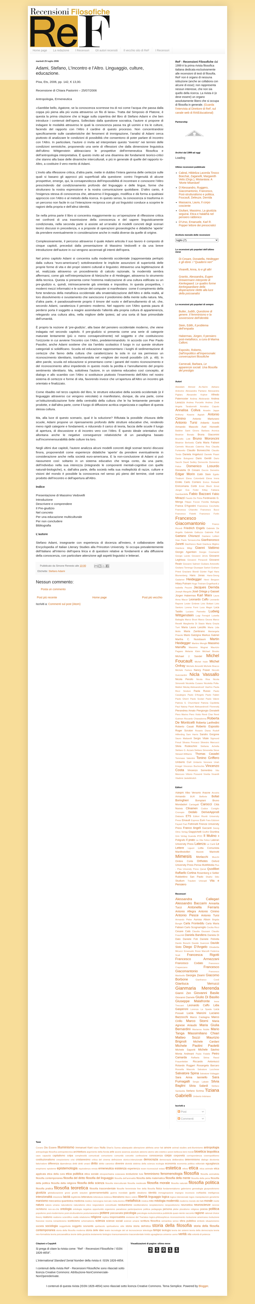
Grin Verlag (181, 836)
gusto (132, 1192)
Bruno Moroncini (206, 438)
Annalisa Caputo (209, 406)
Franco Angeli (192, 827)
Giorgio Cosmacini (209, 552)
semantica (166, 1221)
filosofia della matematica (150, 1178)
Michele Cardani (206, 1041)
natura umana (52, 1205)
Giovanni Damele (185, 997)
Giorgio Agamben (186, 552)
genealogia (197, 1188)
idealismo (142, 1193)
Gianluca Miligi (183, 548)
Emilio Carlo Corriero (188, 482)
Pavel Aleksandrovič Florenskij (203, 706)
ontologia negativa (82, 1209)
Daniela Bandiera (195, 935)
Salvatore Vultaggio (209, 1073)
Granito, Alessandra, (197, 285)
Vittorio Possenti (193, 774)
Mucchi (215, 857)
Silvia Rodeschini (186, 746)
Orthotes (202, 861)
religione (96, 1217)
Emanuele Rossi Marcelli (196, 951)
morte (216, 1201)
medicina (79, 1201)
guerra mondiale (119, 1193)
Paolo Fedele (203, 1054)
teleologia (147, 1230)
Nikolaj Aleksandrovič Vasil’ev (198, 687)
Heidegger (194, 579)
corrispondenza (194, 1155)
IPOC (199, 836)
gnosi (67, 1193)
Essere (53, 1147)
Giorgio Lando (182, 556)
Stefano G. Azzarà (184, 750)
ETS (188, 816)
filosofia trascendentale (103, 1188)
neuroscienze (202, 1204)
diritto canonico (106, 1163)
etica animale (206, 1168)
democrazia (151, 1159)
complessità (81, 1155)
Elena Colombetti (195, 478)
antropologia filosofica (46, 1152)
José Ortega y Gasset (205, 591)
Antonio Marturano (206, 418)
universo (167, 1234)
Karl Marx (204, 595)
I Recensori (82, 50)
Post (182, 1111)
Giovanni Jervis (200, 556)
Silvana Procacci (190, 742)
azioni (170, 1152)
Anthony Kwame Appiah (189, 414)
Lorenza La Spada (201, 1009)
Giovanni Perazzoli (197, 560)
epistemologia (67, 1168)
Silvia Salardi (198, 1085)
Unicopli (203, 881)
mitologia (160, 1200)
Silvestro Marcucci (209, 742)
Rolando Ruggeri (185, 1065)
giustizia (41, 1192)
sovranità (88, 1226)
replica (105, 1217)
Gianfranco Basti (193, 544)
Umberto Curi (183, 762)
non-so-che (53, 1209)
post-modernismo (55, 1213)
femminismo (151, 1173)
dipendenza (66, 1163)
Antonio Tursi (186, 422)
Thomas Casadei (207, 753)
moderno (183, 1201)
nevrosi (215, 1205)
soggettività (65, 1226)
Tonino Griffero (207, 758)
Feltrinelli (193, 824)
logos (191, 1197)
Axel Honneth (210, 426)
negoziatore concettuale (104, 1205)
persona (167, 1209)
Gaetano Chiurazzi (187, 535)
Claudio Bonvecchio (198, 450)
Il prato (190, 839)
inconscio (190, 1193)
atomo (151, 1152)
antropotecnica (65, 1152)
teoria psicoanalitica (60, 1234)
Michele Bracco (211, 666)
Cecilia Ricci (213, 927)
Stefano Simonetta (203, 750)
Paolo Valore (212, 699)
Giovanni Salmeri (191, 564)
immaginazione (165, 1193)
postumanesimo (91, 1213)
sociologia (51, 1226)
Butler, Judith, (195, 315)
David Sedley (190, 462)
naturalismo (66, 1205)
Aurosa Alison (202, 919)
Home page (40, 50)
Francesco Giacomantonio (190, 521)
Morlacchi (202, 856)
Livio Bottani (207, 603)
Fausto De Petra (194, 498)
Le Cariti (211, 844)
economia (170, 1163)
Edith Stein (204, 474)
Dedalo (192, 812)
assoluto (135, 1152)
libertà (142, 1197)
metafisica (132, 1201)
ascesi (118, 1152)
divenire (119, 1163)
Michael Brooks (210, 651)
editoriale (200, 1163)
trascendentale (136, 1234)
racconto (189, 1213)
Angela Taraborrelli (186, 406)
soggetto (77, 1226)
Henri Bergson (211, 579)
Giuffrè (205, 832)
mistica (144, 1201)
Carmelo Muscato (184, 446)
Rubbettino (181, 876)
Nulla (103, 1147)
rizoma (48, 1221)
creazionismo (62, 1159)
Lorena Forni (191, 607)
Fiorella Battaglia (210, 502)
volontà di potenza (201, 1234)
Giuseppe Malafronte (192, 1001)
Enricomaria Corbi (186, 486)
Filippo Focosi (192, 502)
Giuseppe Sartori (202, 567)
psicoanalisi (116, 1213)
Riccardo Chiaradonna (195, 718)
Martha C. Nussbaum (190, 639)
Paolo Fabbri (212, 695)
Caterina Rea (203, 446)
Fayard (178, 824)
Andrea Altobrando (200, 398)
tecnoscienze (135, 1230)
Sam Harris (192, 734)
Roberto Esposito (207, 726)
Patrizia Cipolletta (210, 703)
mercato (108, 1201)
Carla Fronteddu (193, 923)
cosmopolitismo (211, 1155)
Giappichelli (194, 831)
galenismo (186, 1188)
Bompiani (200, 800)
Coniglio (215, 808)
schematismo (87, 1221)
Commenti (186, 1118)
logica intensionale (179, 1197)
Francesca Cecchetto (208, 506)
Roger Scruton (184, 730)
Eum (202, 820)
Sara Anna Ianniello (191, 1077)
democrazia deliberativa (172, 1159)
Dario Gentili (203, 458)
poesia (204, 1209)
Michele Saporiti (185, 1049)
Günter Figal (206, 571)
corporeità (179, 1155)
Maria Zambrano (194, 631)
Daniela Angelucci (192, 454)
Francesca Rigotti (203, 955)
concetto (129, 1155)
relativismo (84, 1217)
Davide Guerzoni (200, 943)
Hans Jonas (197, 575)
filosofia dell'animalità (125, 1178)
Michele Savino (208, 1049)
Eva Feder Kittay (196, 490)
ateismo (143, 1152)
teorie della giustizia (80, 1234)
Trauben (192, 881)
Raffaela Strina (200, 1057)
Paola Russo (202, 691)
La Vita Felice (203, 840)
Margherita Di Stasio (194, 623)
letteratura (87, 1197)
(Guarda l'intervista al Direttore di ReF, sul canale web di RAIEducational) (195, 108)
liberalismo (119, 1197)
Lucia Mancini (196, 1013)
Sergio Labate (201, 1082)
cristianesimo (83, 1159)
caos (38, 1155)
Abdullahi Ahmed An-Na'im (191, 387)
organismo (110, 1209)
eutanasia (120, 1174)
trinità (147, 1234)
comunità (118, 1155)
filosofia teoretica (71, 1187)
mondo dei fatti (196, 1201)
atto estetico (161, 1152)
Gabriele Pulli (212, 532)
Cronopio (179, 812)
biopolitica (213, 1151)
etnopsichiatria (107, 1174)
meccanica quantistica (61, 1201)
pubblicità (167, 1213)
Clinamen (192, 808)
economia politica (185, 1163)
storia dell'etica (142, 1226)
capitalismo (59, 1155)
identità (152, 1192)
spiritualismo (112, 1226)
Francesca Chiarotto (186, 509)
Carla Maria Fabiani (207, 442)
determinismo (192, 1159)
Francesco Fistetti (185, 513)
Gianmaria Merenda (197, 988)
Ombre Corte (184, 861)
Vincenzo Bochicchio (193, 766)
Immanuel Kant (84, 1147)
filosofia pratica (44, 1188)
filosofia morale (158, 1183)
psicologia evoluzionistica (149, 1213)
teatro (107, 1230)
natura (40, 1204)
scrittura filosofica (150, 1221)
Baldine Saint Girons (187, 430)
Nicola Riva (203, 679)
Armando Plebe (183, 919)
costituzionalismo (45, 1159)
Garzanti (207, 828)
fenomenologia (171, 1174)
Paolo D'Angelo (196, 695)
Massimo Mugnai (198, 647)
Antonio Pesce (187, 915)
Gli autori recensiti (106, 50)
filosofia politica (204, 1182)
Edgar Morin (185, 474)
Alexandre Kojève (197, 394)
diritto (94, 1163)
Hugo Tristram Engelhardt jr (205, 583)
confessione (141, 1155)
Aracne (206, 792)
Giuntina (214, 831)
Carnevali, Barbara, (198, 367)
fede (141, 1174)
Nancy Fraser (202, 670)
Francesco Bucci (209, 509)
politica (214, 1209)
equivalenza (85, 1168)
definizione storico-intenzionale (126, 1159)
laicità (66, 1196)
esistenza (121, 1168)
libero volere (131, 1197)
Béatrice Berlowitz (184, 442)
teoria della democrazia (201, 1230)
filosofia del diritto (74, 1178)
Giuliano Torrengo (184, 567)
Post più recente (47, 597)
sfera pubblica (188, 1221)
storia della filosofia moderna (70, 1230)
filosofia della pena (200, 1178)
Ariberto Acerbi (209, 422)
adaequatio (127, 1147)
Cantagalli (194, 804)
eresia (94, 1168)
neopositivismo (172, 1205)
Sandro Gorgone (209, 734)
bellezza (178, 1152)
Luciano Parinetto (196, 611)
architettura (79, 1151)
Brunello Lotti (182, 439)
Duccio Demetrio (210, 470)
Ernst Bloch (205, 486)
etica (193, 1167)
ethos (185, 1168)
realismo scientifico (62, 1217)
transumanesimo (120, 1234)
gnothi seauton (80, 1193)
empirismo (41, 1168)
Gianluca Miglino (210, 544)
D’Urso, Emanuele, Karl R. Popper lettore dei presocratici (197, 223)
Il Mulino (210, 836)
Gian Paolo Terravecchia (187, 540)
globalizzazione (55, 1193)
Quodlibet (213, 868)
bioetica (200, 1151)
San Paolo (196, 876)
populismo (41, 1213)
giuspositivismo (211, 1188)
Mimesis (183, 856)
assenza (126, 1152)
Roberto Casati (184, 726)
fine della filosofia (146, 1188)
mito (151, 1201)
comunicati (94, 1155)
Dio (46, 1147)
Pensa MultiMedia (204, 865)
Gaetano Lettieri (210, 536)
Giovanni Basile (206, 993)
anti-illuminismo (195, 1147)
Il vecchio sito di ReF (136, 50)
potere (104, 1213)
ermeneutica (106, 1168)
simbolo (201, 1221)
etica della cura (56, 1174)
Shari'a (109, 1147)
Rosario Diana (203, 730)
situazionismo (212, 1221)
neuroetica (187, 1205)
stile (122, 1226)
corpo (168, 1155)
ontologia (66, 1209)
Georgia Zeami (195, 975)
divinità (128, 1163)
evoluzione (132, 1174)
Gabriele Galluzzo (193, 532)
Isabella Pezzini (183, 587)
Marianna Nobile (200, 1029)
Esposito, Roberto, (197, 353)
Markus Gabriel (210, 635)
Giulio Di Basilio (207, 997)
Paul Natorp (181, 706)
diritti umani (84, 1163)
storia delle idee (95, 1230)
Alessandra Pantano (196, 391)
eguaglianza (212, 1163)
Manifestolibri (182, 851)
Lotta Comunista (208, 848)
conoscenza (156, 1155)
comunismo (107, 1155)
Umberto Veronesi (202, 762)
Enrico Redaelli (211, 482)
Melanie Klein (192, 651)
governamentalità (99, 1192)
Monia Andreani (184, 1053)
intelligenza (213, 1193)
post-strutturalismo (74, 1213)
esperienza (134, 1168)
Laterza (200, 844)
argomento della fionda (97, 1152)
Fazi (185, 824)
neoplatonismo (156, 1205)
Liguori (191, 848)
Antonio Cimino (208, 911)
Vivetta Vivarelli (211, 774)
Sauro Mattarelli (183, 738)
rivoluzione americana (197, 1217)
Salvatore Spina (187, 1073)
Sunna (117, 1147)
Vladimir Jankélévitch (185, 778)
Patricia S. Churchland (187, 703)
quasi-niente (179, 1213)
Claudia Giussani (201, 931)
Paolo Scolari (197, 699)
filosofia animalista (210, 1174)
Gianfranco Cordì (207, 979)
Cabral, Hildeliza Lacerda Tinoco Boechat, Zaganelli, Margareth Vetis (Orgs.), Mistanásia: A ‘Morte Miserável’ (199, 177)
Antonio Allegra (185, 911)
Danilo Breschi (182, 943)
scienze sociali (114, 1221)
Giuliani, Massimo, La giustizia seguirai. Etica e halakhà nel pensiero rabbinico (197, 214)
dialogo (204, 1159)
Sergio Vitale (201, 738)
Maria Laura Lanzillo (193, 627)
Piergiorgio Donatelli (207, 710)
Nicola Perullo (184, 679)
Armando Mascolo (186, 426)
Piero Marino (181, 714)
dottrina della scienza (144, 1163)
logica (165, 1196)
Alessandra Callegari (197, 899)
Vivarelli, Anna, (195, 269)
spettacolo (100, 1226)
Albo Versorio (193, 792)
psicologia (130, 1213)
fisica (159, 1188)
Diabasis (179, 816)
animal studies (179, 1147)
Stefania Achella (209, 746)
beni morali (188, 1152)
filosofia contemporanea (49, 1178)
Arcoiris (215, 793)
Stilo (217, 877)
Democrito (203, 462)
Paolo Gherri (182, 699)
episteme (51, 1168)
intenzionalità (44, 1196)
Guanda (192, 836)
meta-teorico (118, 1201)
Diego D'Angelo (195, 947)
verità (182, 1234)
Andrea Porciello (195, 402)
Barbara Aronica (210, 430)
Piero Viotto (195, 714)
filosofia (191, 1173)
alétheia (149, 1147)
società (40, 1226)
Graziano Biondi (190, 571)
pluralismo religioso (189, 1209)
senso (176, 1221)
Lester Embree (191, 603)
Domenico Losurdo (202, 466)
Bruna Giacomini (208, 434)
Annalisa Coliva (187, 410)
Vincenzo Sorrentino (199, 770)
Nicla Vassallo (204, 674)
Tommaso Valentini (185, 758)
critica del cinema (101, 1159)
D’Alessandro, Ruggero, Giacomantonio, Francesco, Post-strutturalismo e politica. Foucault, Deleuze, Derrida (197, 192)
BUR (192, 796)
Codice (204, 808)
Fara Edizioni (212, 820)
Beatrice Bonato (184, 434)
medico (88, 1201)
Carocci (206, 804)
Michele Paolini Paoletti (197, 1046)
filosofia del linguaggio (100, 1178)
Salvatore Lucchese (208, 1069)
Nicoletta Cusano (194, 683)
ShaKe (209, 877)
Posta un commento (53, 589)
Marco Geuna (205, 619)
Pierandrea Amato (185, 710)
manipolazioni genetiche (207, 1197)
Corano (39, 1147)
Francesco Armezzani (197, 959)
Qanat (203, 869)
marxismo (42, 1200)
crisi (73, 1159)
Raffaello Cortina (185, 872)
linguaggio (154, 1196)
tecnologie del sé (119, 1230)
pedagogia (156, 1209)
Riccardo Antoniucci (206, 1061)
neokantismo (125, 1205)
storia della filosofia (172, 1225)
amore (167, 1147)
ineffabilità (201, 1193)
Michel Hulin (201, 661)
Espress (195, 820)
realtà (75, 1217)
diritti (75, 1163)
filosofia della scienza (90, 1183)
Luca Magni (206, 607)
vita (189, 1234)
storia (129, 1226)
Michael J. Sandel (188, 656)
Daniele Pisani (211, 454)
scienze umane (131, 1221)
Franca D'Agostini (185, 506)
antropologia (211, 1147)
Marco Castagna (200, 1017)
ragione (199, 1213)
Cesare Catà (182, 931)
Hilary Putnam (183, 583)
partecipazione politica (139, 1209)
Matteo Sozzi (187, 1037)
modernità (172, 1200)
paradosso (121, 1209)
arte (112, 1151)
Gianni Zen (183, 993)
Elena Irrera (212, 478)
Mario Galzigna (192, 635)
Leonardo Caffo (199, 599)
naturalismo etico (82, 1205)
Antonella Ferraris (203, 907)
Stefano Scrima (195, 1090)
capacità (46, 1155)
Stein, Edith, (194, 327)
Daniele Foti (190, 939)
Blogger (203, 1286)
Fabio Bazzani (200, 494)
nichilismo (41, 1209)
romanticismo (60, 1221)
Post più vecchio (152, 597)
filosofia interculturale (116, 1183)
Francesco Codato (189, 963)
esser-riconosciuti (149, 1168)
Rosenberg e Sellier (208, 873)
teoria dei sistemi (180, 1230)
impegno (179, 1193)
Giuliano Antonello (210, 564)
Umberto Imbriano (202, 1096)
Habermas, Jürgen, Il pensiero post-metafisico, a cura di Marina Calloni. (199, 339)
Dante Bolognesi (184, 458)
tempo (157, 1230)
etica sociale (91, 1174)
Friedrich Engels (194, 528)
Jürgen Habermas (185, 595)
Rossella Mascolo (185, 1069)
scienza (100, 1220)
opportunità (98, 1209)
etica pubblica (74, 1173)
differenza (53, 1163)
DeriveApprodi (210, 812)
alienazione (139, 1147)
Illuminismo (66, 1147)
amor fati (158, 1147)
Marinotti (214, 851)
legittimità (75, 1197)
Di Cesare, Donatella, (199, 260)
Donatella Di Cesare (187, 470)
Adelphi (179, 792)
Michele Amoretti (194, 666)
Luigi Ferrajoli (203, 615)
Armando (180, 796)
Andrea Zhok (212, 402)
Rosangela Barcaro (208, 1065)
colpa (70, 1155)
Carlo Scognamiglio (195, 927)
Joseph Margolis (183, 591)
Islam (96, 1147)
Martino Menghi (199, 643)
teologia (166, 1230)
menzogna (98, 1201)
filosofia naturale (179, 1183)
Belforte (203, 796)
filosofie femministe (126, 1188)
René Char (207, 714)
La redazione (61, 50)
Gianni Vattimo (207, 548)
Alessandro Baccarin (191, 903)
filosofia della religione (63, 1183)
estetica (173, 1167)
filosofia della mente (178, 1178)
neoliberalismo (140, 1205)
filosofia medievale (137, 1183)
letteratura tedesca (102, 1197)
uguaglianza (156, 1234)
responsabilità (117, 1217)
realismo (47, 1217)
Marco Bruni (191, 619)
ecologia (160, 1163)
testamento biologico (101, 1234)
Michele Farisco (183, 670)
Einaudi (186, 820)
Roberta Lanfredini (207, 722)
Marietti (200, 852)
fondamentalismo (171, 1188)
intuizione (57, 1197)
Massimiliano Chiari (203, 1033)
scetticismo (74, 1221)
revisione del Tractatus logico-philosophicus (147, 1217)
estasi (162, 1168)
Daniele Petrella (209, 939)
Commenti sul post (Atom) (64, 604)
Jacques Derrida (206, 587)
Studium (179, 880)
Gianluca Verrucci (197, 983)
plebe (175, 1209)
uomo (175, 1234)
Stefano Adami (57, 571)
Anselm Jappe (211, 410)
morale (208, 1200)
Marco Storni (197, 1021)
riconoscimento (177, 1217)
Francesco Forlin (209, 513)
